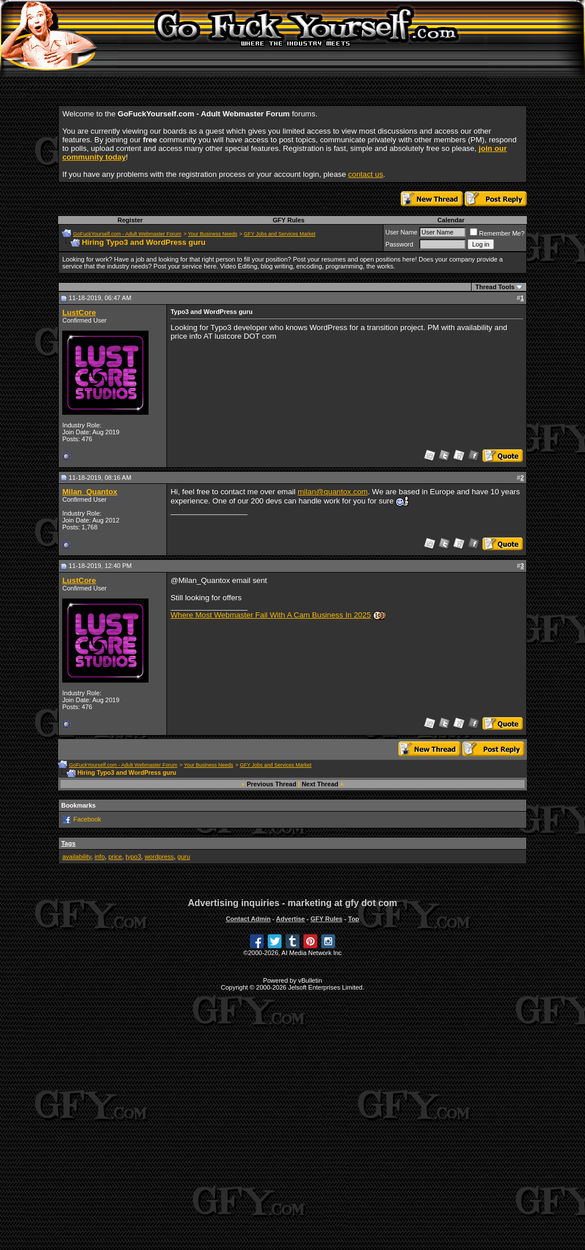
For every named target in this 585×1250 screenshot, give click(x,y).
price (115, 856)
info (99, 856)
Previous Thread (272, 784)
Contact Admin (248, 918)
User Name (401, 232)
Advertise (290, 918)
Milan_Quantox (89, 491)
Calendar (451, 220)
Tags (68, 843)
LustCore (79, 312)
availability (76, 856)
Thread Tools (494, 286)
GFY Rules (288, 220)
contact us (365, 174)
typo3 (133, 856)
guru (183, 856)
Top (353, 918)
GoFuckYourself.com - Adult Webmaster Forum (127, 234)
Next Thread (320, 784)
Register (130, 220)
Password (399, 244)
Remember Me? (497, 233)
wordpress (159, 856)
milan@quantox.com (333, 491)
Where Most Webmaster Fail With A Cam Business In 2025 (270, 615)
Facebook (87, 819)
